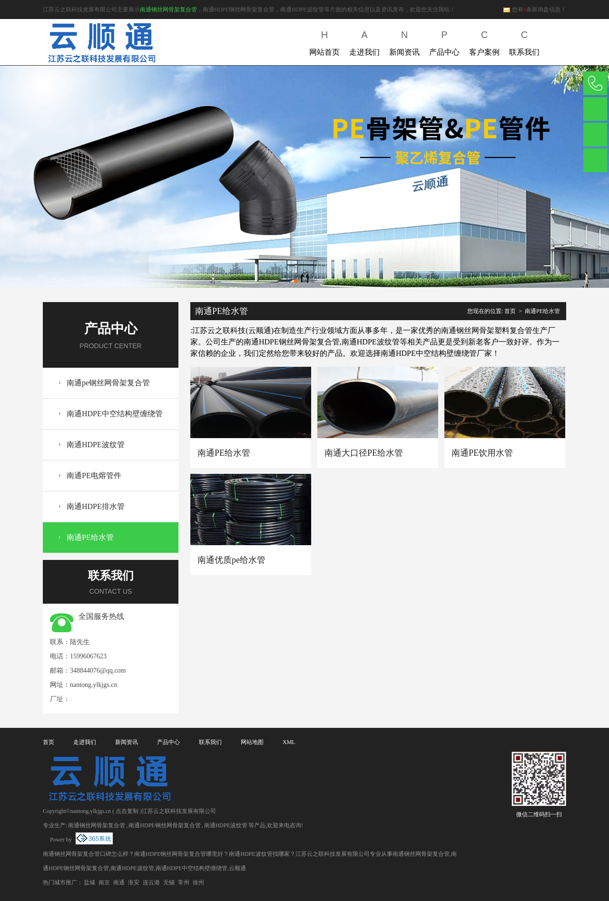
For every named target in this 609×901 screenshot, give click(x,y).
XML (289, 742)
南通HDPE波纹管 (96, 445)
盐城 (89, 882)
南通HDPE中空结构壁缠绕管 (115, 414)
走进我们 (364, 41)
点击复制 (127, 811)
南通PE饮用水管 (482, 453)
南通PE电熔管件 (94, 475)
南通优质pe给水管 (231, 560)
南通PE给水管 (90, 537)
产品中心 (444, 41)
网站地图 (252, 742)
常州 (183, 882)
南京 (104, 882)
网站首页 (324, 41)
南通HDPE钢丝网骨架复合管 (164, 825)
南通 (119, 882)
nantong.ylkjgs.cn (94, 684)
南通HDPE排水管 (96, 506)
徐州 (198, 882)
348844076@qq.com (98, 670)
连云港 (151, 882)
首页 (510, 311)
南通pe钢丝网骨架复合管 (108, 383)
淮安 (133, 882)
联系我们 (524, 41)
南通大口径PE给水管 (363, 453)
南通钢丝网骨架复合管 (168, 9)
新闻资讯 (404, 41)
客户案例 (484, 41)
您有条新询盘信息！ (534, 9)
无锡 (169, 882)
